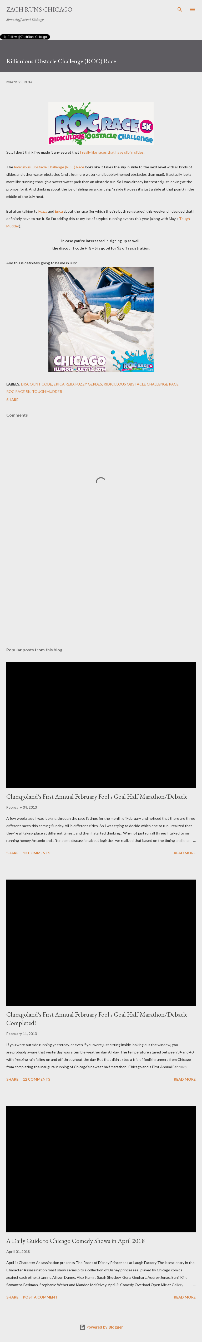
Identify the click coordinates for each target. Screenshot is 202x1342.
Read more (185, 853)
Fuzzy (42, 211)
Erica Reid (64, 384)
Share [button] (12, 399)
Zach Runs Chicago (39, 9)
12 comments (36, 853)
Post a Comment (40, 1297)
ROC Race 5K (18, 391)
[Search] (180, 9)
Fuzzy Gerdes (88, 384)
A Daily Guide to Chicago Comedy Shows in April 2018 (75, 1241)
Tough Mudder (47, 391)
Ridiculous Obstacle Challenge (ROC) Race (49, 167)
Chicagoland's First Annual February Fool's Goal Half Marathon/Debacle (97, 796)
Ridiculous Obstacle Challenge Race (141, 384)
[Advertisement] (101, 593)
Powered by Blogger (101, 1327)
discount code (36, 384)
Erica (59, 211)
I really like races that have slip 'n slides (112, 152)
